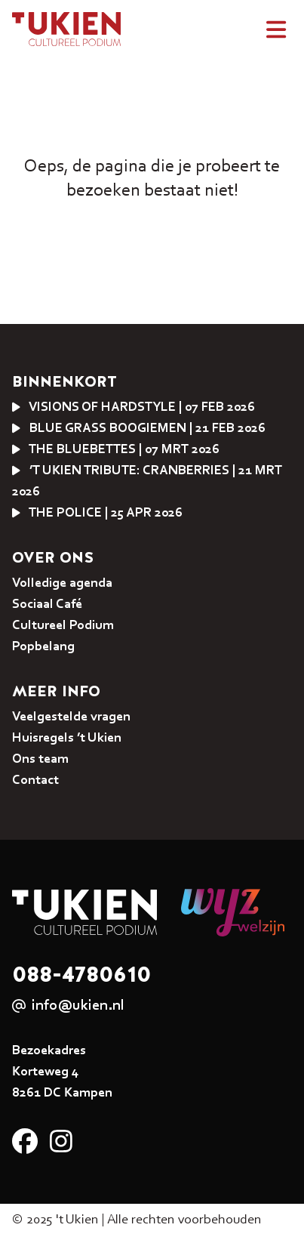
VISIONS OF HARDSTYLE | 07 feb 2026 (133, 408)
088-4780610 (81, 974)
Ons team (40, 760)
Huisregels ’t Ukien (66, 738)
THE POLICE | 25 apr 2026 (97, 513)
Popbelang (43, 647)
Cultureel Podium (63, 626)
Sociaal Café (47, 605)
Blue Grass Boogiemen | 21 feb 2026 (139, 429)
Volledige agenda (62, 584)
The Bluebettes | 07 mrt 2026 (116, 450)
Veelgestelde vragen (71, 717)
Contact (35, 781)
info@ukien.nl (78, 1005)
